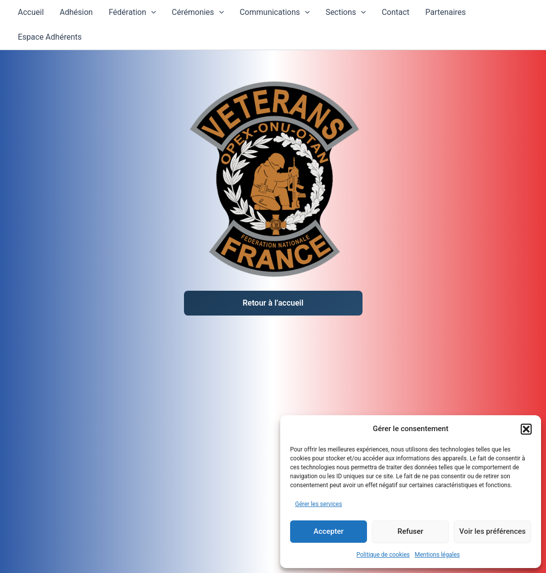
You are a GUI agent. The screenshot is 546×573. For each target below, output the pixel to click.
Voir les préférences (492, 531)
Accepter (328, 531)
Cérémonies (198, 12)
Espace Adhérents (50, 37)
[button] (526, 429)
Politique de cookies (383, 554)
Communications (274, 12)
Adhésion (76, 12)
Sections (345, 12)
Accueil (31, 12)
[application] (151, 12)
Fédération (132, 12)
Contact (396, 12)
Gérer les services (318, 504)
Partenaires (445, 12)
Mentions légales (437, 554)
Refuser (410, 531)
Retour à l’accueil (273, 303)
